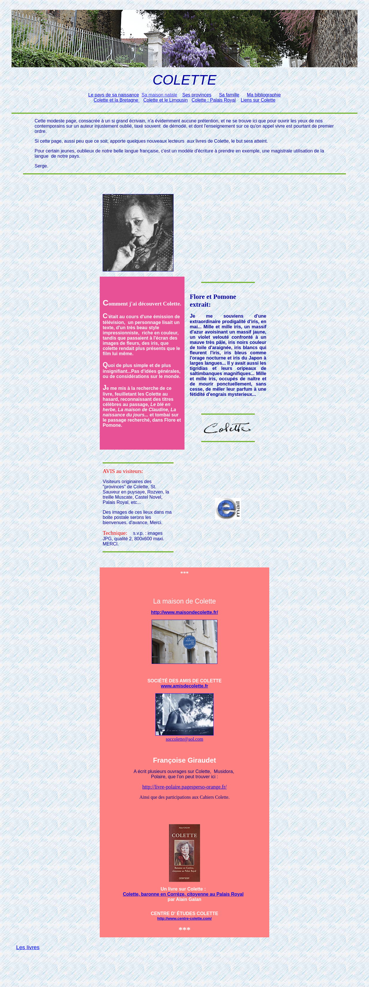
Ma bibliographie (264, 94)
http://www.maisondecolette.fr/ (184, 612)
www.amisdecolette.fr (184, 686)
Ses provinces (196, 94)
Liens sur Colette (258, 100)
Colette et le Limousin (165, 100)
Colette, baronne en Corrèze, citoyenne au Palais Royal (183, 894)
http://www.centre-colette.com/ (184, 918)
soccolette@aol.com (184, 739)
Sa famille (229, 94)
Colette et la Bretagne (117, 100)
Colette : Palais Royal (213, 100)
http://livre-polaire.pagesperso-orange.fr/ (184, 787)
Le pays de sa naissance (113, 94)
